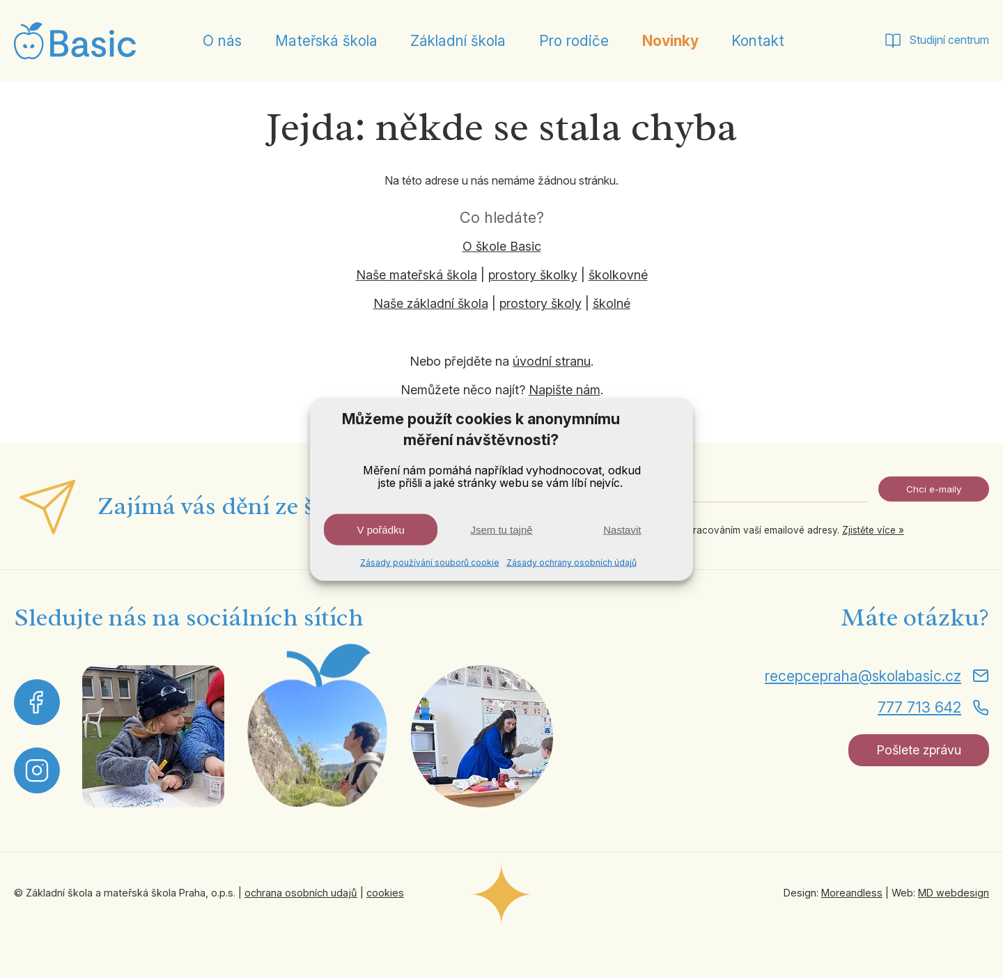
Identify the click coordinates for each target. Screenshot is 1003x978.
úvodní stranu (552, 361)
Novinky (670, 40)
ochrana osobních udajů (300, 893)
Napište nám (564, 389)
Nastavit (622, 530)
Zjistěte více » (873, 530)
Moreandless (852, 893)
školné (611, 303)
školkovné (618, 274)
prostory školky (532, 274)
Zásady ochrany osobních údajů (571, 562)
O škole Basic (501, 246)
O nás (222, 40)
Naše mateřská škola (416, 274)
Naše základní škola (430, 303)
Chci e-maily (933, 489)
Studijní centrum (949, 40)
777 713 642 (919, 707)
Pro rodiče (574, 40)
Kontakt (757, 40)
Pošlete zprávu (918, 750)
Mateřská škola (326, 40)
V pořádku (380, 530)
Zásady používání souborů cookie (429, 562)
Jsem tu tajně (501, 530)
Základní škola (458, 40)
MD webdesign (953, 893)
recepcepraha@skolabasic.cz (863, 676)
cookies (385, 893)
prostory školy (540, 303)
